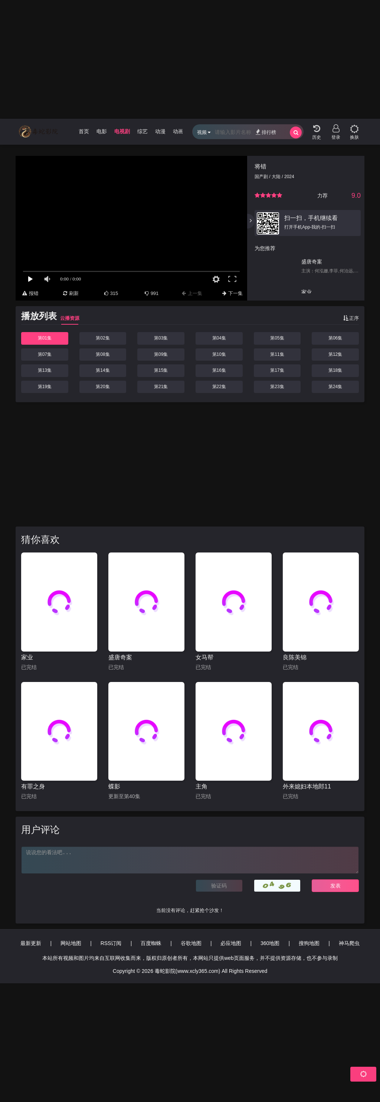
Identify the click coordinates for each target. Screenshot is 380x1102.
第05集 (277, 338)
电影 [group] (101, 131)
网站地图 (70, 943)
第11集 (277, 354)
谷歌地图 (191, 943)
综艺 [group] (142, 131)
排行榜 (266, 132)
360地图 (270, 943)
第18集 (335, 370)
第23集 (277, 386)
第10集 (219, 354)
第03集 (161, 338)
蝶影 (114, 786)
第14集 (102, 370)
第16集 (219, 370)
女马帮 (204, 657)
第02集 (102, 338)
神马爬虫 (349, 943)
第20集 (102, 386)
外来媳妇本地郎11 (307, 786)
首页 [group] (84, 131)
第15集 (161, 370)
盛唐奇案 (120, 657)
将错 (260, 166)
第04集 (219, 338)
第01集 (45, 338)
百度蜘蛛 (151, 943)
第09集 (161, 354)
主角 (201, 786)
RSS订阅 (111, 943)
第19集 (45, 386)
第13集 (45, 370)
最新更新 (30, 943)
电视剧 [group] (122, 131)
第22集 (219, 386)
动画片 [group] (181, 131)
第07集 (45, 354)
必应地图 (230, 943)
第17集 (277, 370)
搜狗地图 (309, 943)
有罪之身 (33, 786)
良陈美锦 (295, 657)
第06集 (335, 338)
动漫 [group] (160, 131)
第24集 (335, 386)
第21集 (161, 386)
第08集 (102, 354)
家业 (27, 657)
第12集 (335, 354)
